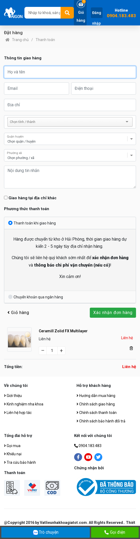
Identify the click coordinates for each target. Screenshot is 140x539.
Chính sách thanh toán (97, 412)
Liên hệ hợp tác (18, 412)
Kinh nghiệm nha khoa (23, 404)
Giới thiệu (13, 396)
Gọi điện (114, 532)
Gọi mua (12, 446)
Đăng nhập (96, 18)
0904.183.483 (121, 16)
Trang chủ (20, 40)
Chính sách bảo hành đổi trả (101, 421)
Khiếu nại (13, 454)
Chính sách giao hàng (96, 404)
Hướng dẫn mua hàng (96, 396)
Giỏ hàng (18, 312)
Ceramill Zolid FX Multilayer (63, 331)
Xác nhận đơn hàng (113, 312)
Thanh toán (45, 40)
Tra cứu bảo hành (20, 462)
